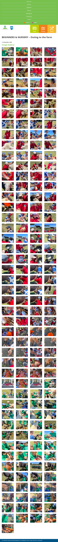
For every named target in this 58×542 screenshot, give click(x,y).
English (34, 22)
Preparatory (29, 16)
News (34, 29)
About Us (29, 1)
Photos (43, 29)
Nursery (29, 10)
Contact (29, 19)
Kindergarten (29, 13)
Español (27, 22)
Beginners (29, 7)
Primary (29, 4)
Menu (51, 29)
